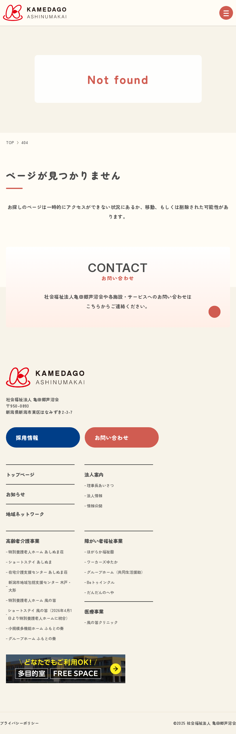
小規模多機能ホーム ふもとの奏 (36, 628)
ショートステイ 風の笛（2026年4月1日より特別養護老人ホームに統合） (40, 614)
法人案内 (94, 474)
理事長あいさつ (100, 485)
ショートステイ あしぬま (30, 561)
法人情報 (94, 495)
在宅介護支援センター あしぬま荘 (38, 572)
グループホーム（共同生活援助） (116, 572)
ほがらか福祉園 (100, 551)
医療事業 (94, 611)
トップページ (20, 474)
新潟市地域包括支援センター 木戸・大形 (40, 586)
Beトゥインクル (101, 582)
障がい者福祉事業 (103, 540)
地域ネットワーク (25, 513)
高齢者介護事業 (22, 540)
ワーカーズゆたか (102, 561)
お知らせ (15, 494)
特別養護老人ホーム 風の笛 (32, 600)
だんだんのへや (100, 592)
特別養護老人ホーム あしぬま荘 (36, 551)
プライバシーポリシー (19, 723)
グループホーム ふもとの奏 (32, 638)
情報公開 (94, 505)
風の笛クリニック (102, 622)
